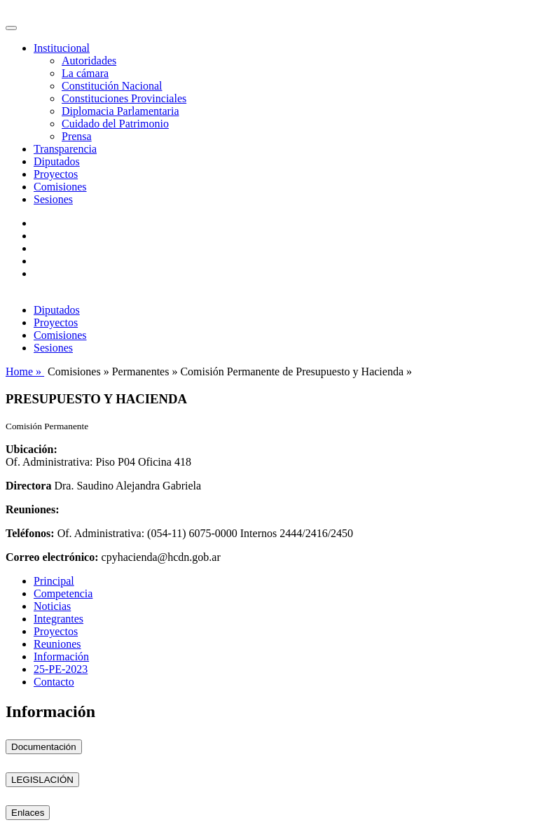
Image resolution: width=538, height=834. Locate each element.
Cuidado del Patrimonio (115, 124)
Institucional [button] (62, 48)
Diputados (57, 161)
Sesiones (53, 199)
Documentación (43, 747)
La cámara (85, 73)
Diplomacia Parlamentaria (120, 111)
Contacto (54, 682)
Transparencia (65, 149)
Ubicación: (31, 449)
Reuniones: (32, 509)
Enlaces (27, 812)
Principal (54, 581)
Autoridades (89, 61)
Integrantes (58, 619)
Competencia (63, 593)
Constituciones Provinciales (124, 98)
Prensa (77, 136)
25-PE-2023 (61, 669)
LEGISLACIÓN (42, 779)
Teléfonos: (30, 533)
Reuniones (57, 644)
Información (61, 656)
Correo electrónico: (52, 557)
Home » (25, 371)
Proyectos (56, 174)
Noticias (52, 606)
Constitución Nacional (112, 86)
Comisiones (60, 187)
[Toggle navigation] (11, 28)
